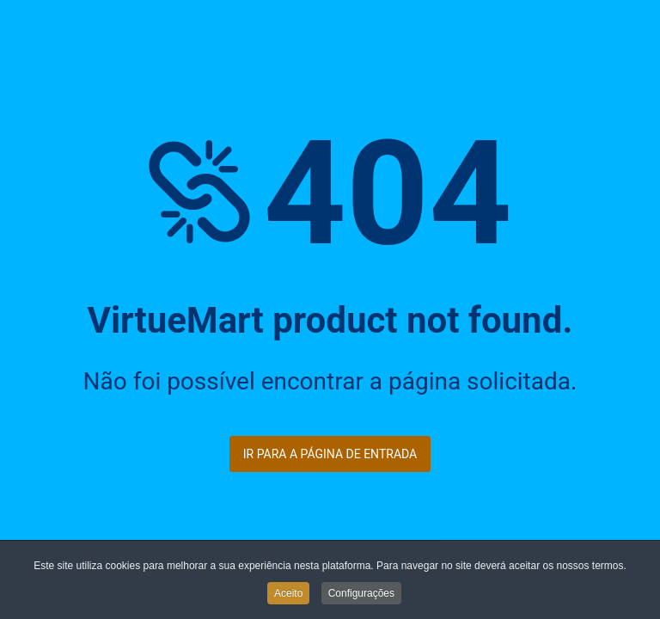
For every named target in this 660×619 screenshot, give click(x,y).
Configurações (361, 595)
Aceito (288, 595)
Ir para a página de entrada (330, 454)
